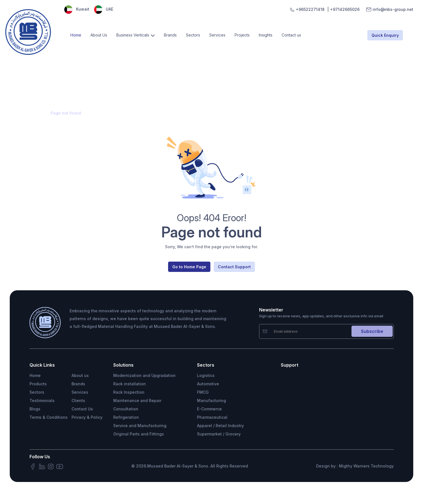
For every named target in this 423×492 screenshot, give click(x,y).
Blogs (34, 408)
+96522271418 (310, 9)
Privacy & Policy (87, 417)
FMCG (203, 392)
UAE (103, 9)
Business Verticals (132, 35)
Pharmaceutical (212, 417)
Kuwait (76, 9)
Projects (242, 35)
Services (217, 35)
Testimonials (42, 400)
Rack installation (129, 383)
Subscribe (372, 331)
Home (75, 35)
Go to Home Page (189, 266)
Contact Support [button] (234, 266)
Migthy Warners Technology (366, 466)
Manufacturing (211, 400)
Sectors (193, 35)
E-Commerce (209, 408)
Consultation (125, 408)
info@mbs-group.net (393, 9)
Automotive (208, 383)
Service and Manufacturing (139, 425)
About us (80, 375)
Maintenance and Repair (137, 400)
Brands (170, 35)
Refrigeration (126, 417)
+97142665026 (345, 9)
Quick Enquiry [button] (385, 35)
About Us (98, 35)
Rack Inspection (128, 392)
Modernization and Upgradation (144, 375)
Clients (78, 400)
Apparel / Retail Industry (220, 425)
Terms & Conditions (48, 417)
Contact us (291, 35)
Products (38, 383)
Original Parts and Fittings (138, 434)
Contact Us (82, 408)
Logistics (206, 375)
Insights (265, 35)
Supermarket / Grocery (219, 434)
